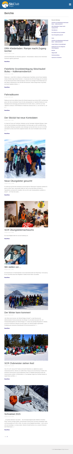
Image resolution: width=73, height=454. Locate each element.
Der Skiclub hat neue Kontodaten (21, 117)
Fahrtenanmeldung (55, 55)
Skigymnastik (54, 52)
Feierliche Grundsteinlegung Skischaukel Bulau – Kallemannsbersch (24, 70)
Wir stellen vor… (12, 267)
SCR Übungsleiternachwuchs (19, 230)
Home (53, 38)
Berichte (53, 50)
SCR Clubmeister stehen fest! (19, 363)
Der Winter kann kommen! (17, 312)
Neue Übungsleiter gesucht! (18, 181)
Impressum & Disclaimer (57, 57)
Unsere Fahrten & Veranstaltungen (59, 44)
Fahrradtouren (11, 94)
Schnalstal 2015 (12, 414)
